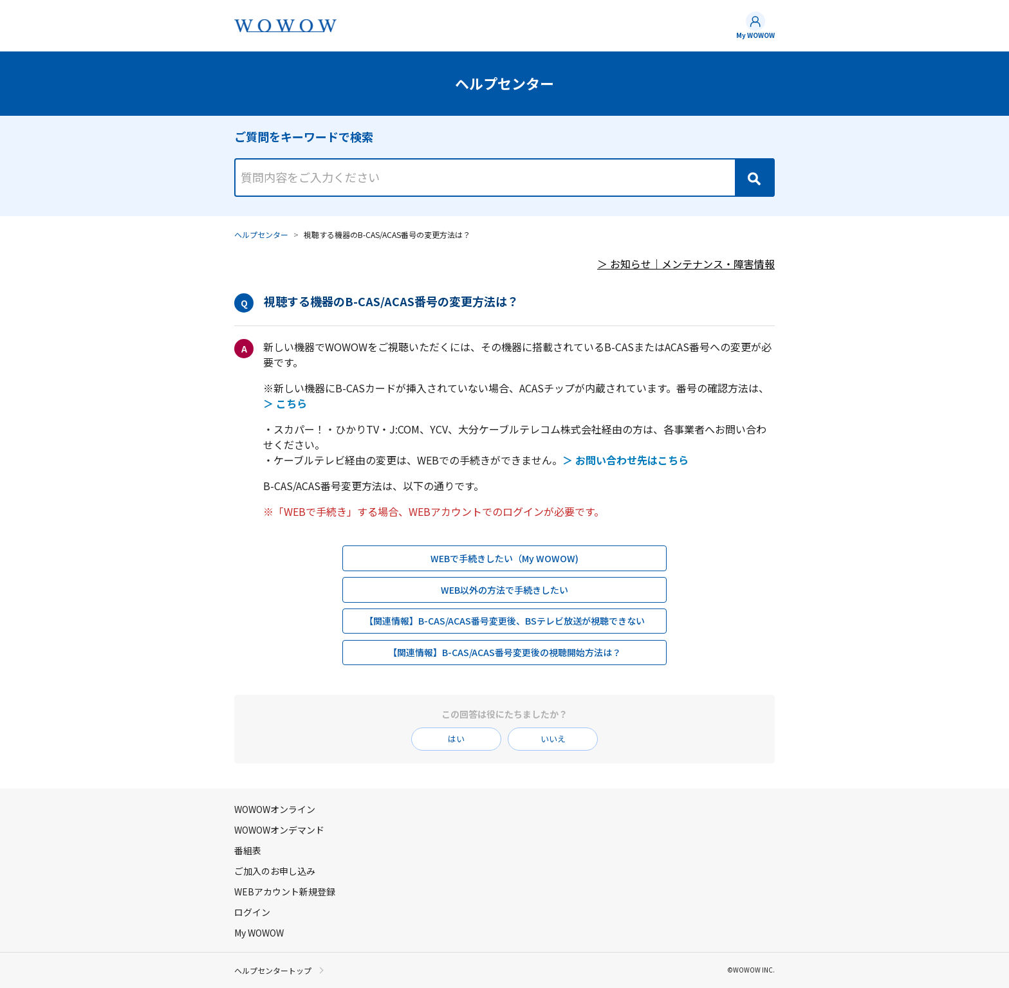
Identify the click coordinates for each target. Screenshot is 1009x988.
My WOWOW (755, 35)
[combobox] (504, 166)
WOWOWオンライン (274, 809)
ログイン (252, 912)
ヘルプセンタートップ (272, 969)
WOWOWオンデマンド (279, 829)
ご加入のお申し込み (274, 870)
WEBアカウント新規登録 (284, 891)
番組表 (247, 850)
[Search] (754, 177)
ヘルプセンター (261, 234)
